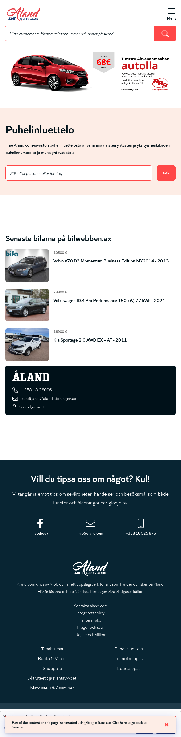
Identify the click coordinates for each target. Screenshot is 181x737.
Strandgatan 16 (34, 407)
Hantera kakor (90, 621)
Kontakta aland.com (91, 607)
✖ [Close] (166, 724)
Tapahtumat (52, 650)
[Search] (165, 33)
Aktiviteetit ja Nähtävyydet (52, 682)
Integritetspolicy (91, 614)
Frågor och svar (90, 629)
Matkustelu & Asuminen (52, 692)
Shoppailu (52, 671)
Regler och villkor (90, 636)
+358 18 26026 (37, 390)
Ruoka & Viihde (52, 661)
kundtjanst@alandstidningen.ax (49, 398)
